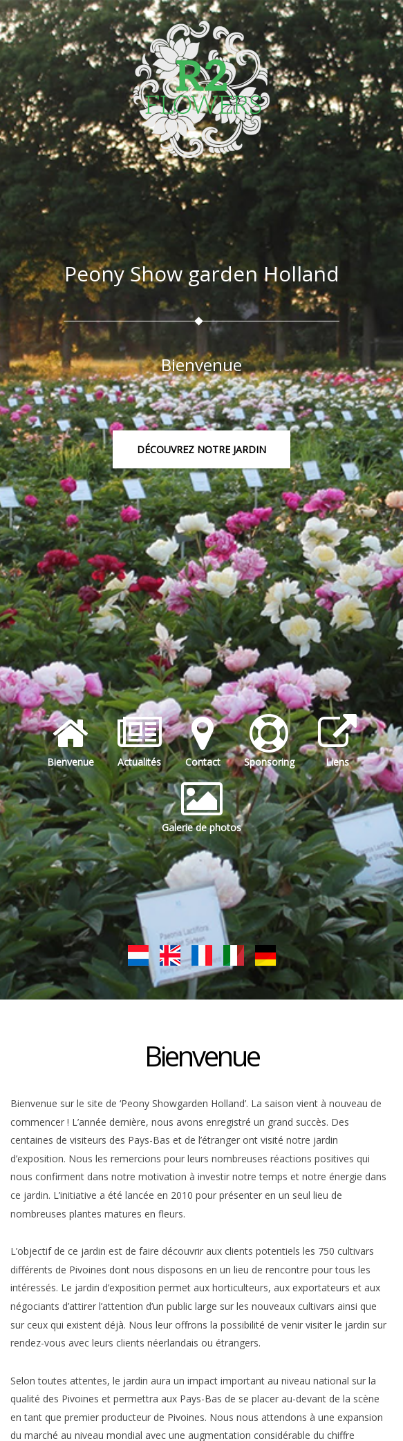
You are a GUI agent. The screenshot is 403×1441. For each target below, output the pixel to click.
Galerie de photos (201, 807)
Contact (203, 741)
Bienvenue (70, 741)
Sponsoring (269, 741)
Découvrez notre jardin (201, 449)
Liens (337, 741)
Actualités (140, 741)
